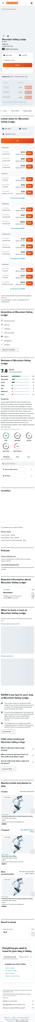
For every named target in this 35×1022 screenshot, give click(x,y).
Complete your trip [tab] (10, 957)
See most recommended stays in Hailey (26, 872)
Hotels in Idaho (24, 1019)
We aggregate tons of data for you (18, 1004)
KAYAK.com (7, 1017)
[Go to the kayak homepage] (12, 3)
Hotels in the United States (11, 1019)
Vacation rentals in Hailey (12, 976)
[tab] (6, 456)
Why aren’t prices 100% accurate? (18, 1008)
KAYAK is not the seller (18, 1001)
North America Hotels (23, 1017)
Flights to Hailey (9, 968)
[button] (3, 3)
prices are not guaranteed (9, 995)
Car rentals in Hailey (11, 971)
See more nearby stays (27, 791)
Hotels (13, 1017)
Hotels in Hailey (9, 973)
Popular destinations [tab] (25, 957)
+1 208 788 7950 (7, 46)
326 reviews (14, 49)
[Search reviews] (19, 463)
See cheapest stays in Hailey (27, 831)
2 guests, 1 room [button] (9, 60)
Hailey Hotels (10, 1021)
